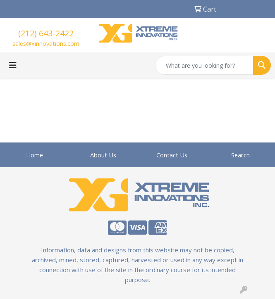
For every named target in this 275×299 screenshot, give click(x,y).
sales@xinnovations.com (45, 43)
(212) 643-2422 (46, 33)
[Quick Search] (204, 65)
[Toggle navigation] (13, 65)
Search (240, 155)
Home (34, 155)
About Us (103, 155)
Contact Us (171, 155)
